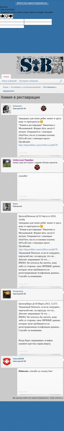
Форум (6, 77)
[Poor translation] (9, 16)
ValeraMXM (18, 358)
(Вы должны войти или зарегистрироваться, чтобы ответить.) (38, 398)
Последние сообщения (28, 81)
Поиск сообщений (9, 81)
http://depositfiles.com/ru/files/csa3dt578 (38, 145)
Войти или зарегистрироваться (32, 3)
